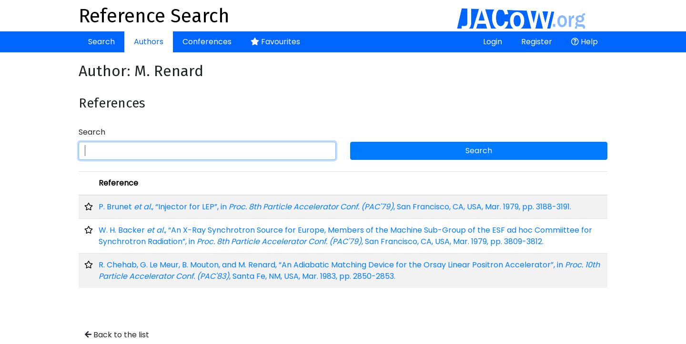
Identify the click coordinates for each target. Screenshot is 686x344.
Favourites (275, 41)
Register (536, 41)
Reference (118, 182)
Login (492, 41)
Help (584, 41)
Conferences (207, 41)
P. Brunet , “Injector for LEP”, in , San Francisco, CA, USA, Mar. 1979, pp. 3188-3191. (335, 206)
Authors (148, 41)
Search (101, 41)
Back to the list (117, 334)
